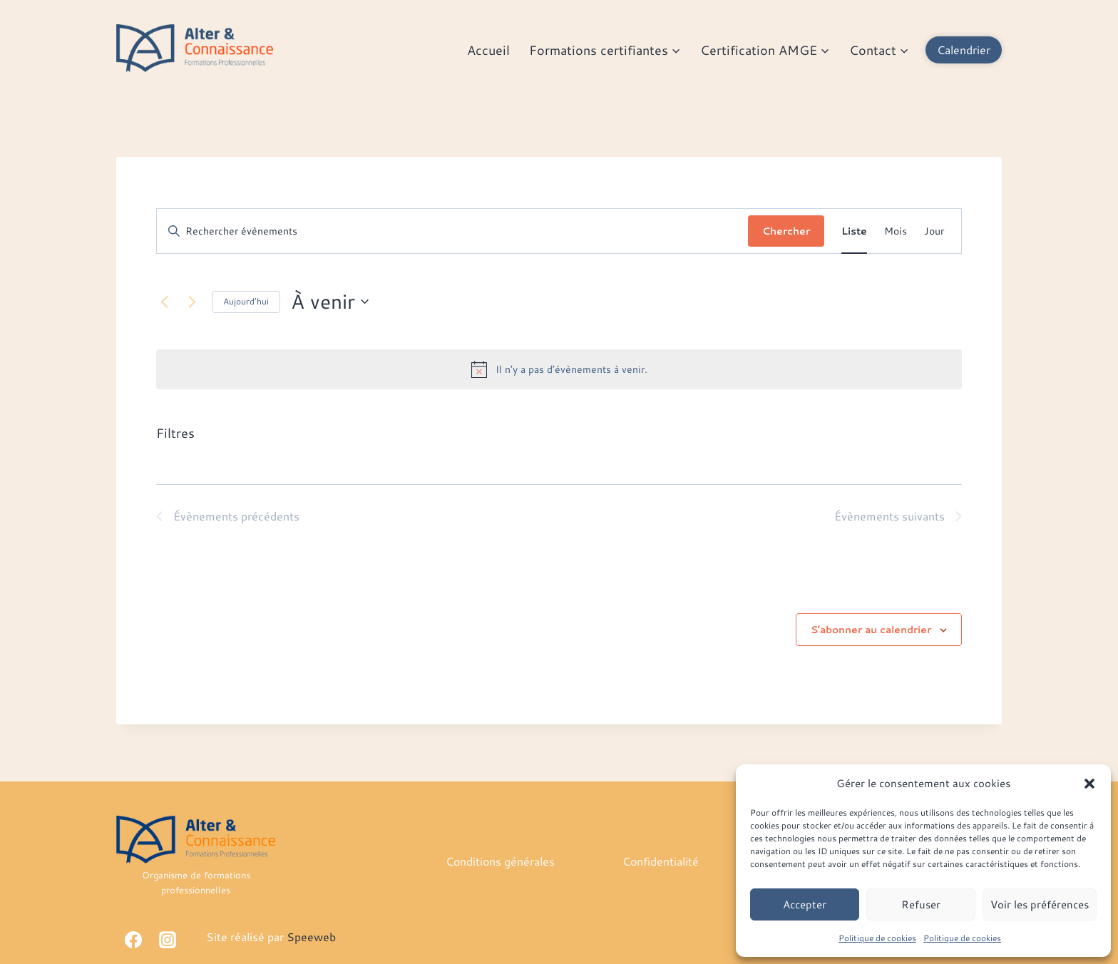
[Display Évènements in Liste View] (854, 231)
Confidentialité (660, 861)
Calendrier (963, 49)
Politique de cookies (877, 938)
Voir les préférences (1039, 904)
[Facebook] (133, 940)
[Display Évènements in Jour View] (934, 231)
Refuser (920, 904)
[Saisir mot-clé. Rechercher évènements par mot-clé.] (453, 231)
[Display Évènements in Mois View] (895, 231)
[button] (1089, 783)
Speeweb (311, 936)
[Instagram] (167, 940)
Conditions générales (500, 861)
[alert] (559, 369)
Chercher (786, 231)
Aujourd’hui (246, 301)
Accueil (488, 50)
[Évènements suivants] (192, 301)
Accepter (804, 904)
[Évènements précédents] (164, 301)
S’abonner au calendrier (871, 629)
